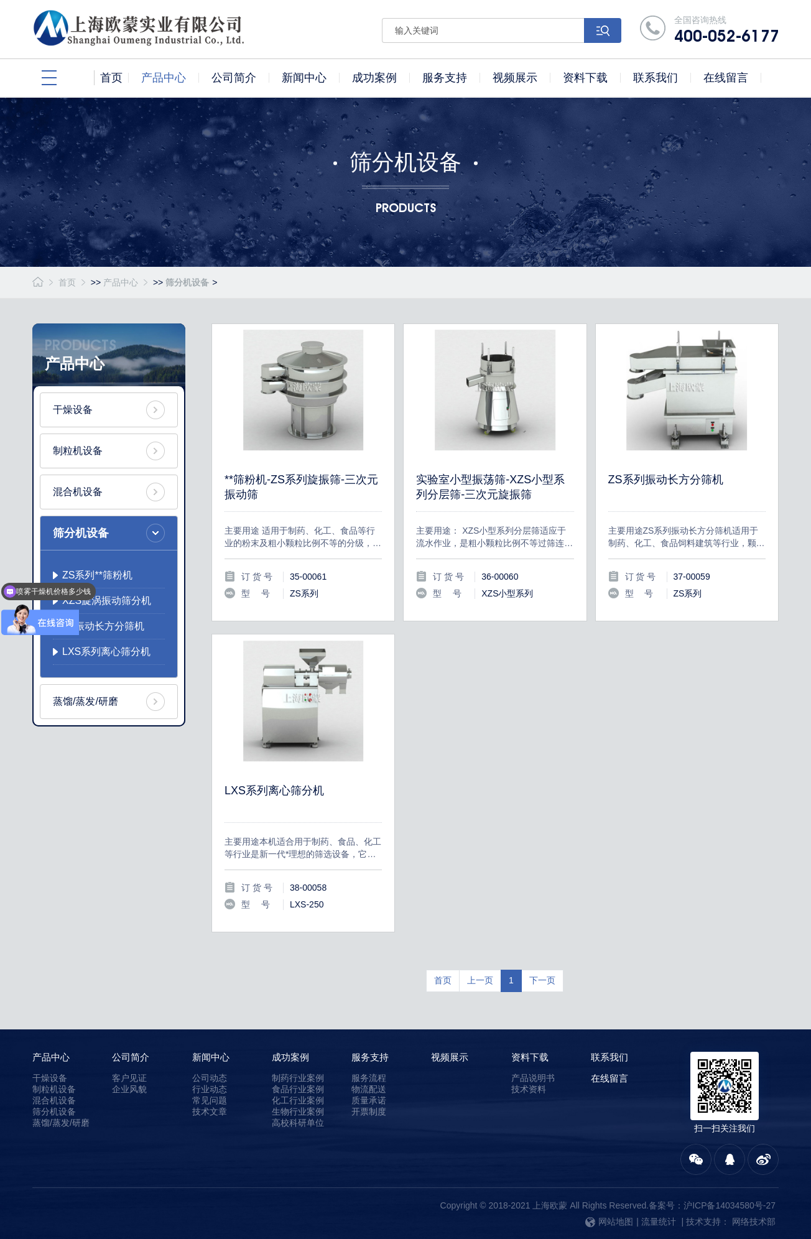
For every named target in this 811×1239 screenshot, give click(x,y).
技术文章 (209, 1111)
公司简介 (130, 1057)
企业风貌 (129, 1089)
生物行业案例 (298, 1111)
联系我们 (609, 1057)
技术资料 (528, 1089)
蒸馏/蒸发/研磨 (85, 701)
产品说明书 (533, 1078)
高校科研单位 (298, 1123)
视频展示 (449, 1057)
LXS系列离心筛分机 (106, 651)
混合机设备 (78, 491)
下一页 (542, 980)
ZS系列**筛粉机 (97, 575)
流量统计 (658, 1222)
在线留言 (609, 1078)
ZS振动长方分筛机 (103, 626)
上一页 (480, 980)
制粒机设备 (78, 450)
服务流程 (368, 1078)
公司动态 (209, 1078)
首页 (67, 282)
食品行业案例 (298, 1089)
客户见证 (129, 1078)
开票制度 (368, 1111)
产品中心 (120, 282)
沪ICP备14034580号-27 (730, 1205)
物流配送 (368, 1089)
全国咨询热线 (726, 29)
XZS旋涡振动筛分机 (106, 600)
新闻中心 (210, 1057)
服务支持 (370, 1057)
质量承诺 (368, 1100)
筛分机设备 (187, 282)
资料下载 (530, 1057)
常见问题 (209, 1100)
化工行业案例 (298, 1100)
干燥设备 (73, 409)
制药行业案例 (298, 1078)
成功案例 (290, 1057)
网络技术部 (754, 1222)
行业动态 (209, 1089)
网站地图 (609, 1222)
